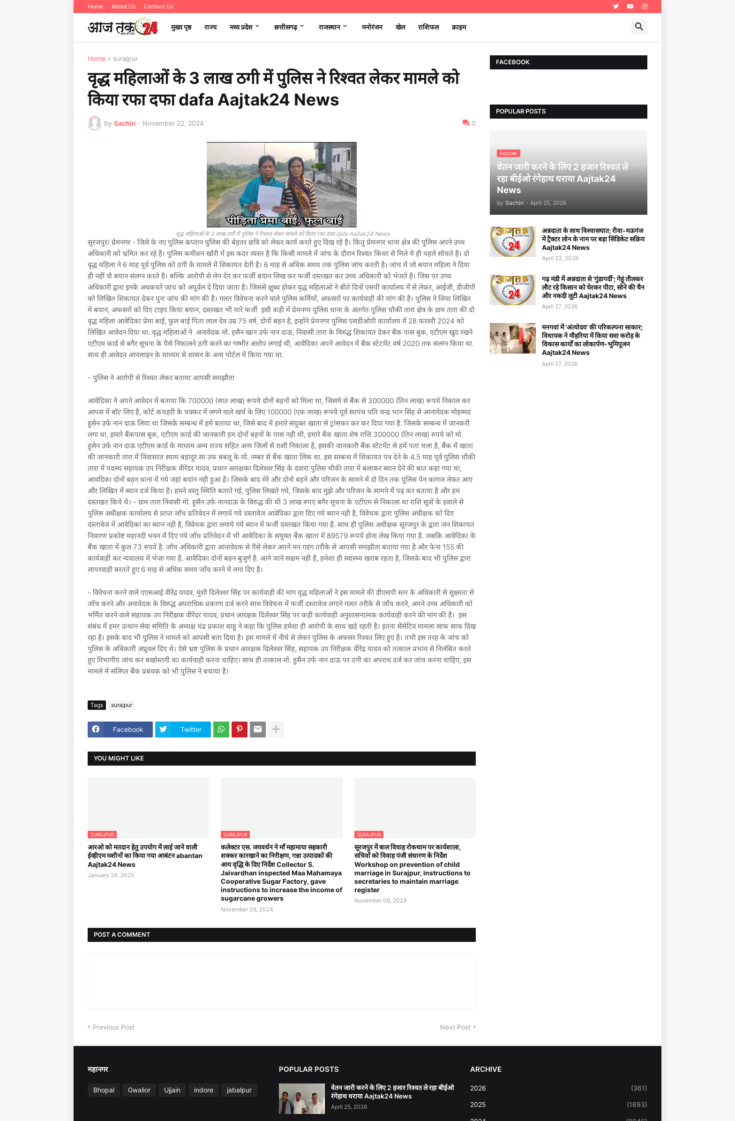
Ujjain (172, 1090)
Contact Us (158, 6)
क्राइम (459, 27)
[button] (639, 27)
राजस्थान (329, 27)
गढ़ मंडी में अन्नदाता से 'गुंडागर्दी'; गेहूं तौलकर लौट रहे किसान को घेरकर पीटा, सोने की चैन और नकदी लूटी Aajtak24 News (593, 287)
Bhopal (103, 1090)
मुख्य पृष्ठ (181, 27)
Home (95, 6)
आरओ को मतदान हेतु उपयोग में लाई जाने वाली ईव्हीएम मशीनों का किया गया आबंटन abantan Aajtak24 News (145, 855)
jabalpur (239, 1090)
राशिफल (428, 27)
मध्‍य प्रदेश (241, 27)
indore (203, 1090)
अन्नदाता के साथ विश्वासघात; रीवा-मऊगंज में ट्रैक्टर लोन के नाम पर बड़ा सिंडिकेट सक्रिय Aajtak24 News (593, 238)
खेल (400, 27)
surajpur (125, 58)
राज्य (210, 27)
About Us (123, 6)
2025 (558, 1104)
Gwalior (139, 1090)
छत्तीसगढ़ (285, 27)
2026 (558, 1088)
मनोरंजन (372, 27)
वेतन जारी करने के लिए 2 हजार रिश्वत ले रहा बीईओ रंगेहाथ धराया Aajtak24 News (392, 1091)
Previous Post (114, 1027)
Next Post (455, 1027)
